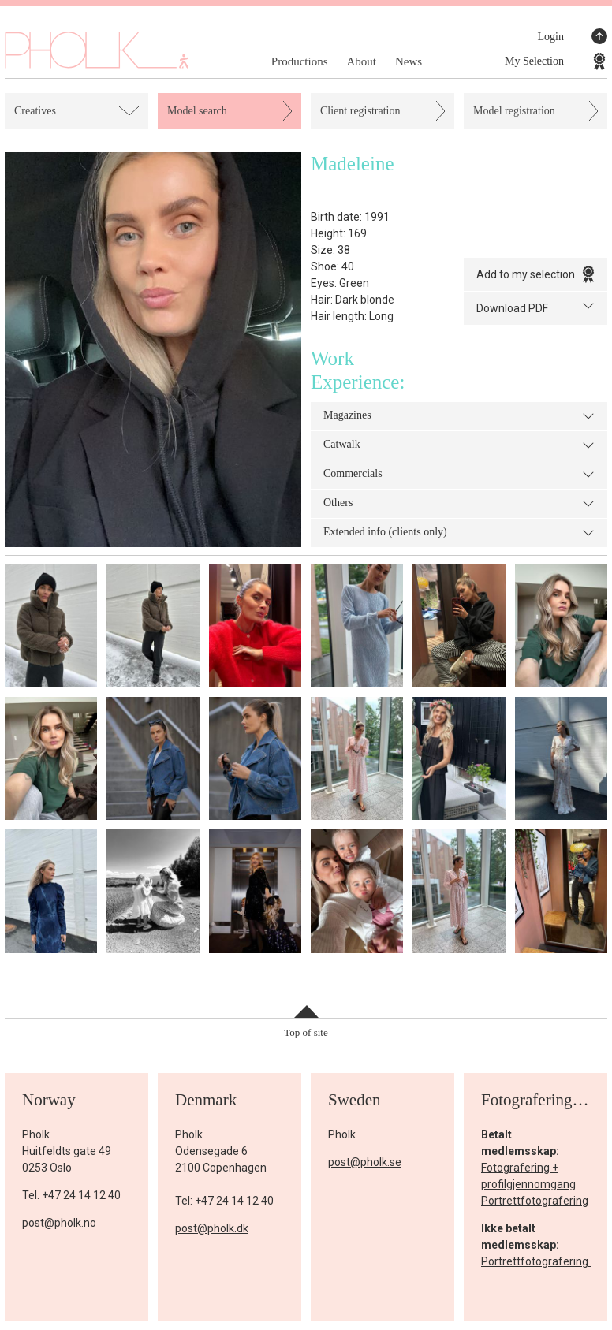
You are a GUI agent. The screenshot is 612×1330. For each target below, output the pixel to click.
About (361, 61)
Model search (197, 111)
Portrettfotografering (534, 1200)
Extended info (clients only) (459, 533)
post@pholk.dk (211, 1228)
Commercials (459, 474)
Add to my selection (535, 274)
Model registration (514, 111)
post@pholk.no (59, 1222)
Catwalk (459, 445)
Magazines (459, 416)
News (408, 61)
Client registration (360, 111)
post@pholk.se (364, 1162)
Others (459, 503)
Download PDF (535, 307)
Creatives (35, 111)
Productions (299, 61)
